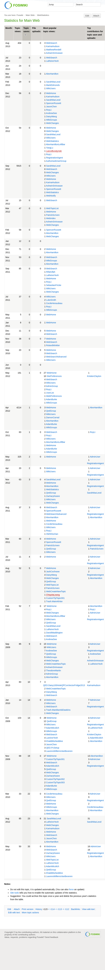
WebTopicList (52, 208)
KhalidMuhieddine (54, 741)
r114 (52, 909)
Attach (96, 15)
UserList (50, 393)
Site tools (14, 893)
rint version (28, 909)
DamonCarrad (52, 417)
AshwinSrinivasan (54, 53)
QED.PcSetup (52, 748)
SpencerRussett (53, 103)
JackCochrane (53, 571)
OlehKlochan (52, 534)
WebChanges (52, 123)
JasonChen (51, 106)
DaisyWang (51, 116)
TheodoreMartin (53, 670)
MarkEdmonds (53, 85)
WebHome (51, 93)
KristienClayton (94, 376)
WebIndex (51, 218)
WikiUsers (51, 88)
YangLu (49, 148)
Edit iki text (14, 912)
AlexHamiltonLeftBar (55, 144)
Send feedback (51, 937)
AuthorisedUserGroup (56, 161)
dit (10, 909)
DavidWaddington (54, 632)
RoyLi (48, 110)
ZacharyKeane (53, 496)
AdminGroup (52, 386)
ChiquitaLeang (53, 595)
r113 (60, 909)
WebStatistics (43, 15)
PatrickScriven (52, 215)
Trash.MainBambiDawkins (58, 710)
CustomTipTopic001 (55, 598)
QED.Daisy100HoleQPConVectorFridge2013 (64, 685)
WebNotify (51, 195)
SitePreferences (54, 376)
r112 (67, 909)
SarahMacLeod (53, 82)
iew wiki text (88, 909)
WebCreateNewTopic (56, 591)
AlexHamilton (52, 74)
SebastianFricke (53, 285)
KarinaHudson (52, 46)
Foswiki (20, 15)
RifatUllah (50, 272)
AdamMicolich (52, 728)
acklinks (75, 909)
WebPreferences (54, 396)
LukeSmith (51, 300)
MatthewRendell (53, 49)
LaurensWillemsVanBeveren (59, 751)
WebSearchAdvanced (56, 356)
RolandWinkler (53, 345)
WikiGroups (51, 120)
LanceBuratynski (54, 151)
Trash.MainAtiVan (54, 601)
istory (39, 909)
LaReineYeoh (52, 61)
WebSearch (51, 43)
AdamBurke (51, 399)
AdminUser (95, 457)
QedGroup (51, 411)
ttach (17, 909)
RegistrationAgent (54, 157)
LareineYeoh (52, 738)
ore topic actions (30, 912)
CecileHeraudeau (54, 303)
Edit (87, 15)
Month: (8, 28)
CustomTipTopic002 (55, 779)
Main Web (30, 15)
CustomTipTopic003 (55, 782)
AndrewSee (51, 113)
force (71, 889)
